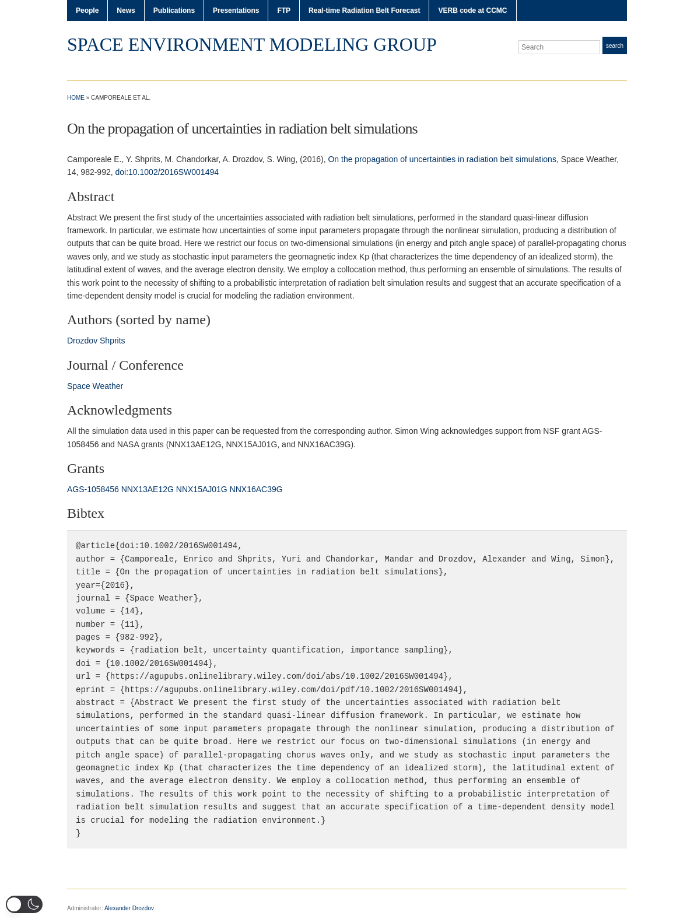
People (87, 10)
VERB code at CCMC (472, 10)
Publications (174, 10)
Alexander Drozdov (129, 908)
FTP (283, 10)
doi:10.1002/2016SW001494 (167, 172)
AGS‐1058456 (93, 489)
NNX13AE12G (147, 489)
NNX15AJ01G (201, 489)
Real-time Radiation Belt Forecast (364, 10)
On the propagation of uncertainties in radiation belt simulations (442, 159)
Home (76, 97)
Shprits (112, 340)
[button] (24, 904)
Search (614, 46)
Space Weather (95, 386)
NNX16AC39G (256, 489)
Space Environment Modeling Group (252, 44)
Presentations (236, 10)
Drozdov (82, 340)
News (126, 10)
